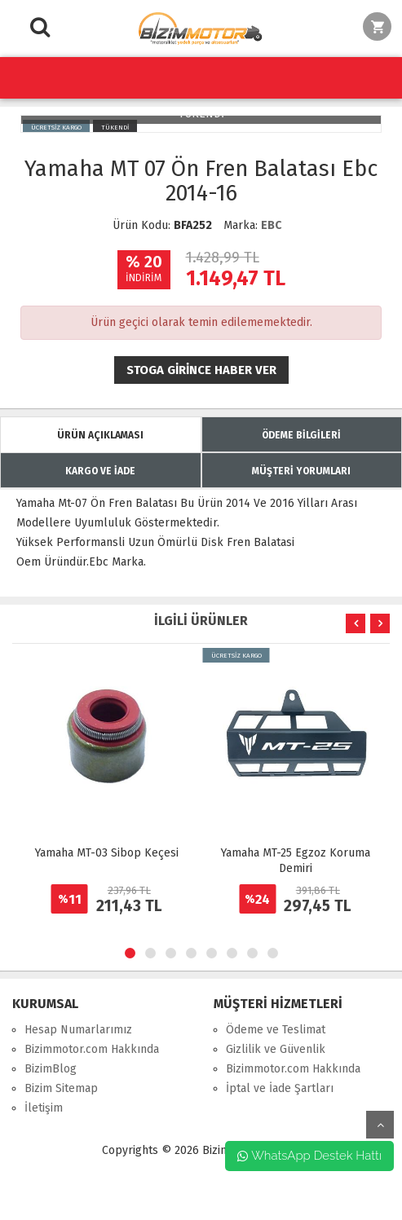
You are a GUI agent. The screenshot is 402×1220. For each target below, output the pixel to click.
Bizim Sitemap (61, 1088)
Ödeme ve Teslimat (275, 1030)
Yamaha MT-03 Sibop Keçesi (107, 853)
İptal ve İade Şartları (280, 1088)
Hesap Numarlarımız (78, 1030)
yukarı (380, 1125)
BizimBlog (50, 1069)
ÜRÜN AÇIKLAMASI (100, 435)
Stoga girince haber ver (201, 370)
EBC (271, 225)
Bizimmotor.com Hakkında (91, 1049)
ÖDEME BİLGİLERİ (301, 435)
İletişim (43, 1108)
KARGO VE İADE (100, 471)
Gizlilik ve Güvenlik (275, 1049)
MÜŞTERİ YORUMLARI (301, 471)
